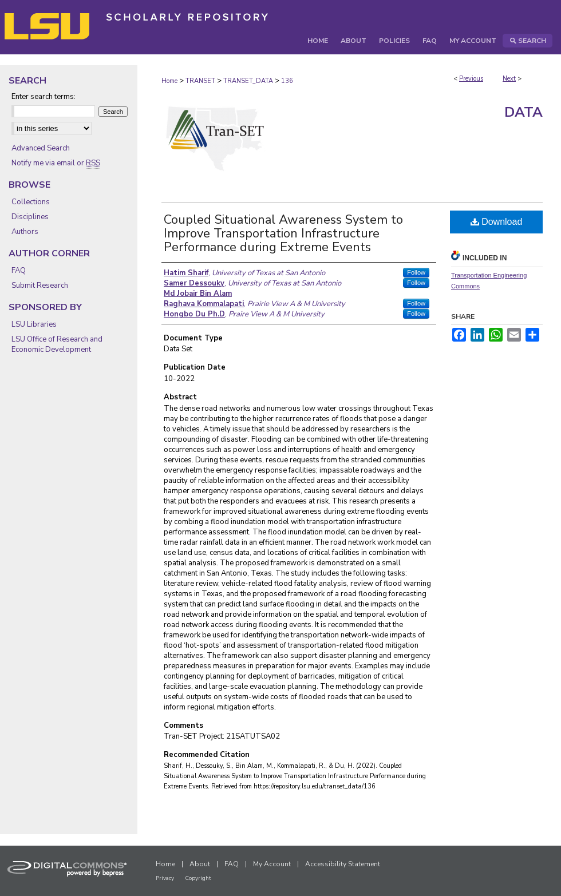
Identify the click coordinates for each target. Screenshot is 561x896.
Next (509, 78)
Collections (30, 202)
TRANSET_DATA (248, 81)
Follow (416, 272)
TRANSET (200, 81)
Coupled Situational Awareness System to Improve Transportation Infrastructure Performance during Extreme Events (283, 233)
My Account (272, 864)
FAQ (18, 270)
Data (523, 112)
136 (287, 81)
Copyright (198, 878)
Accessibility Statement (342, 864)
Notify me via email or (55, 163)
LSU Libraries (34, 324)
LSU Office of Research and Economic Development (56, 344)
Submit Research (39, 285)
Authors (24, 232)
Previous (471, 78)
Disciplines (30, 217)
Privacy (165, 878)
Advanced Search (40, 148)
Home (169, 81)
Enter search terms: (43, 97)
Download (497, 222)
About (199, 864)
